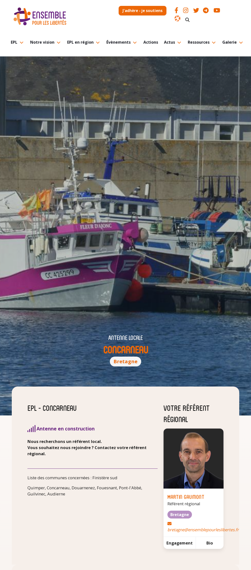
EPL (14, 42)
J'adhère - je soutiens (143, 10)
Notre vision (42, 42)
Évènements (118, 42)
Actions (150, 42)
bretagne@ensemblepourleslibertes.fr (203, 529)
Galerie (229, 42)
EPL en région (80, 42)
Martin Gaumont (185, 496)
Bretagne (125, 361)
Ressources (199, 42)
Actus (169, 42)
